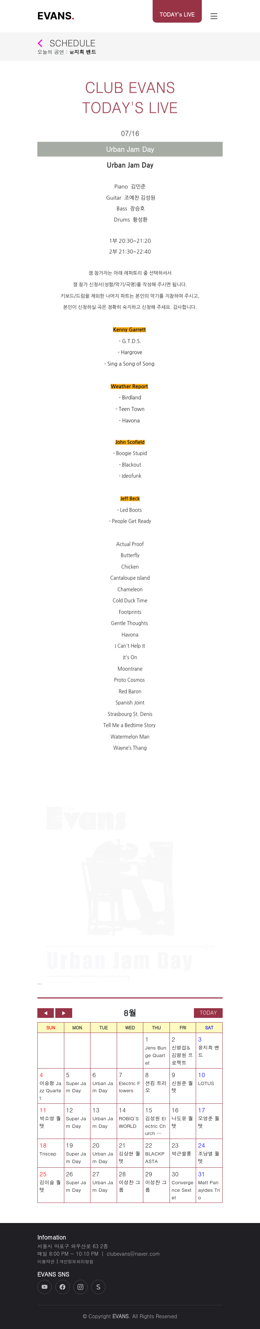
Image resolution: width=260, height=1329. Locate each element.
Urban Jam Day (102, 1089)
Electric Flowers (129, 1089)
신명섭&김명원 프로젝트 (182, 1058)
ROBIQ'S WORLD (129, 1124)
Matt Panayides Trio (209, 1192)
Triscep (48, 1156)
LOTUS (206, 1085)
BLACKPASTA (154, 1160)
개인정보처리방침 (76, 1261)
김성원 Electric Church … (155, 1128)
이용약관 (46, 1261)
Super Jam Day (76, 1089)
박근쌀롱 (181, 1156)
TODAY (208, 1015)
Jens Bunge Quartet (155, 1058)
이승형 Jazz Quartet (50, 1093)
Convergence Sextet (183, 1192)
